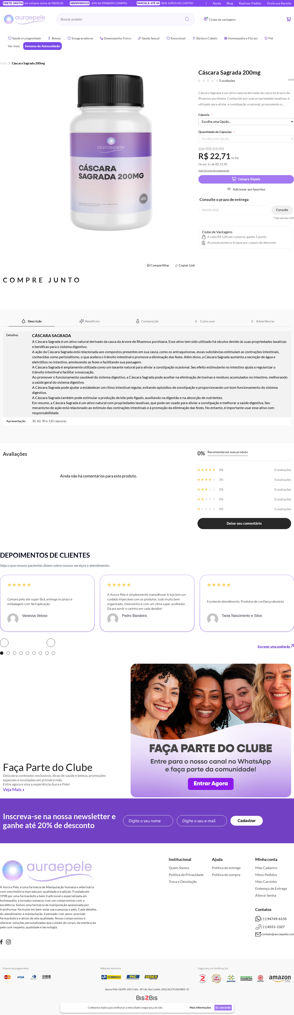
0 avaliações (227, 80)
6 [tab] (34, 653)
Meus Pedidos (266, 874)
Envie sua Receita (279, 3)
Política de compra (226, 874)
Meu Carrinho (266, 881)
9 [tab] (53, 653)
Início (3, 63)
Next (51, 642)
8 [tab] (47, 653)
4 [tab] (21, 653)
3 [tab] (14, 653)
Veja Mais (12, 789)
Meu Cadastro (266, 868)
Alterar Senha (265, 895)
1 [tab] (1, 653)
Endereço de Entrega (271, 888)
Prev (4, 642)
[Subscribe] (246, 821)
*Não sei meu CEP (283, 218)
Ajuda (217, 3)
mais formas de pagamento (213, 170)
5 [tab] (27, 653)
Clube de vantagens (220, 19)
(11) (271, 919)
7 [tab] (40, 653)
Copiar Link (187, 265)
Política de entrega (226, 868)
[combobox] (125, 19)
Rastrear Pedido (250, 3)
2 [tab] (8, 653)
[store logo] (25, 19)
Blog (230, 3)
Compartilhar (159, 265)
